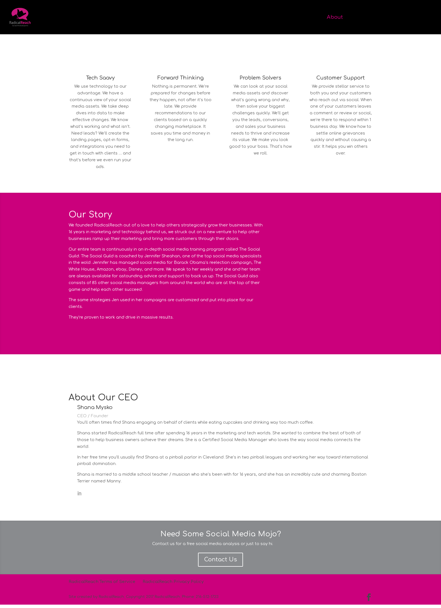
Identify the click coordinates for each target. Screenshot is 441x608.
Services (361, 17)
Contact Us (220, 563)
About (335, 17)
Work (386, 17)
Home (312, 17)
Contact (410, 17)
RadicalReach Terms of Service (102, 585)
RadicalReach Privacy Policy (173, 585)
